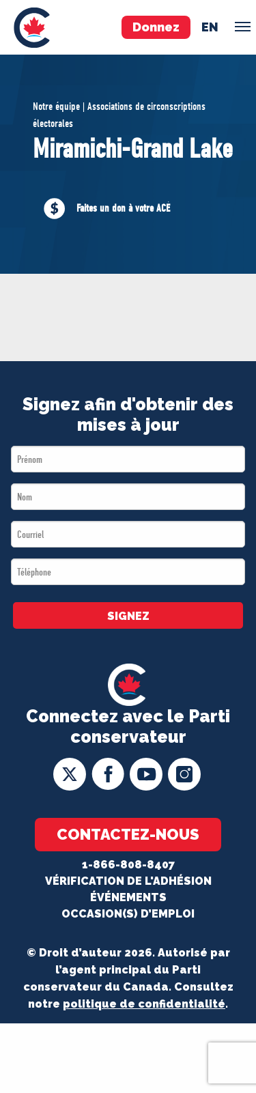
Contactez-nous (128, 834)
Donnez (156, 27)
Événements (128, 897)
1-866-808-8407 (128, 864)
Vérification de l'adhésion (128, 881)
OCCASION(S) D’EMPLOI (128, 913)
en (209, 27)
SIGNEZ (128, 616)
